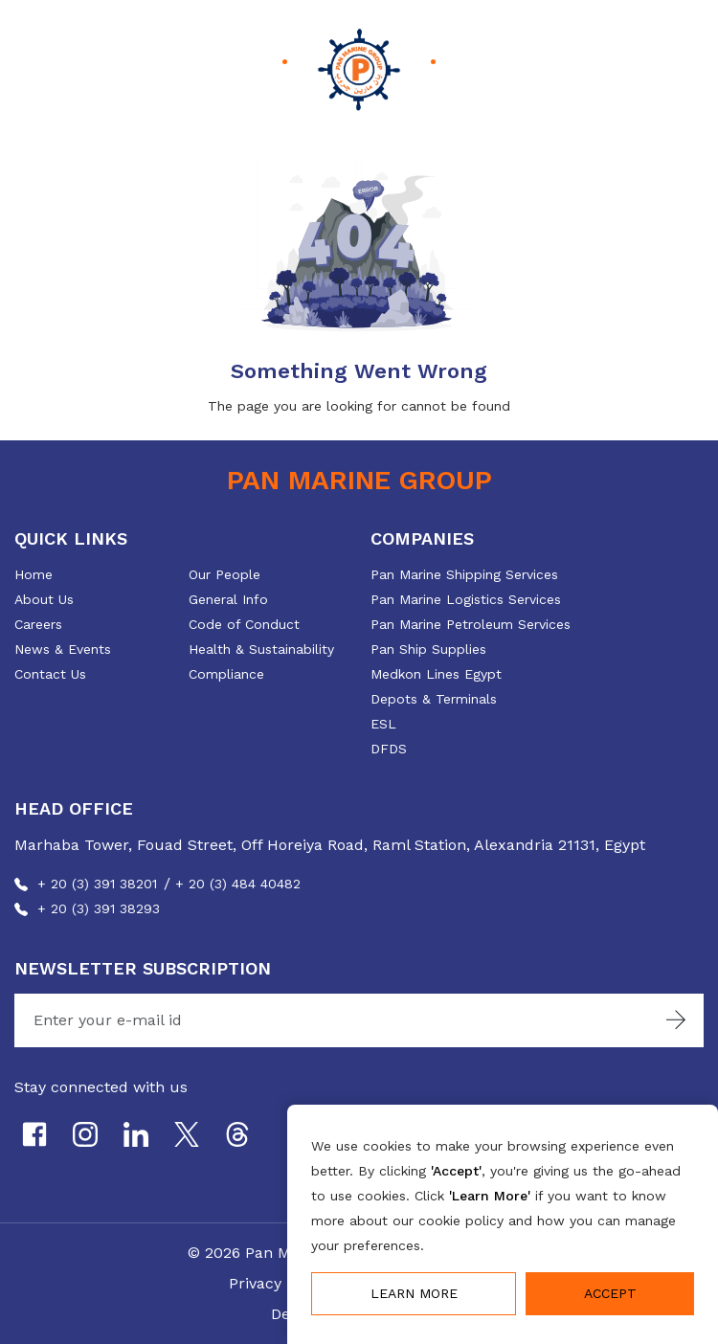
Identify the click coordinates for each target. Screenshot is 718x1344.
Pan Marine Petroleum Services (470, 624)
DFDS (388, 748)
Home (33, 574)
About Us (44, 599)
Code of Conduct (244, 624)
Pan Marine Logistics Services (465, 599)
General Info (228, 599)
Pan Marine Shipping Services (464, 574)
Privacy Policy (279, 1283)
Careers (38, 624)
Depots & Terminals (433, 698)
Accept (610, 1293)
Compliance (226, 674)
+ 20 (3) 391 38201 (97, 883)
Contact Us (50, 674)
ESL (383, 723)
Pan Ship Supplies (428, 649)
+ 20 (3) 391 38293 (98, 908)
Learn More (414, 1293)
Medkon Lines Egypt (436, 674)
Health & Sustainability (261, 649)
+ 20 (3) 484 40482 (238, 883)
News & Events (62, 649)
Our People (224, 574)
